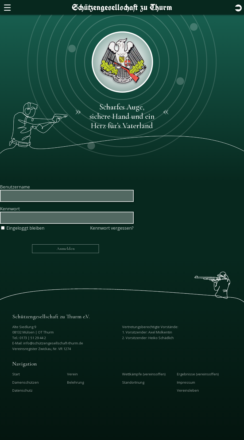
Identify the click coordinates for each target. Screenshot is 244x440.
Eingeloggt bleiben (22, 228)
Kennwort (10, 209)
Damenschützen (25, 382)
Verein (72, 374)
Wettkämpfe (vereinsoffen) (143, 374)
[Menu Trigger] (7, 7)
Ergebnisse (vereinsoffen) (198, 374)
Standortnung (133, 382)
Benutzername (15, 187)
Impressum (186, 382)
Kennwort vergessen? (112, 228)
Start (16, 374)
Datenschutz (22, 390)
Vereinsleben (188, 390)
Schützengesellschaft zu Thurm (122, 7)
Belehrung (75, 382)
